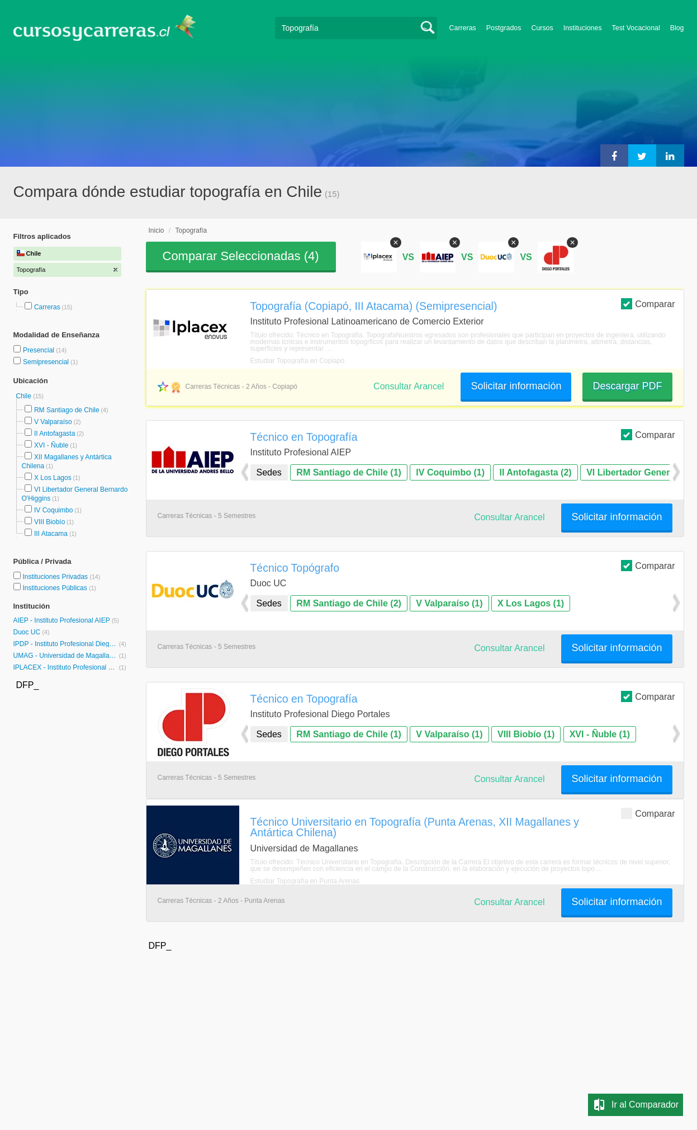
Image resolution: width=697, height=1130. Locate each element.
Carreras (462, 28)
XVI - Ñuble (51, 445)
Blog (677, 28)
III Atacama (51, 534)
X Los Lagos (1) (530, 603)
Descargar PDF (627, 386)
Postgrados (503, 28)
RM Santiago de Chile (66, 410)
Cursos (542, 28)
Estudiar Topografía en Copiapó (297, 361)
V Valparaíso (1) (449, 603)
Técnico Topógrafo (295, 568)
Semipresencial (46, 362)
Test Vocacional (636, 28)
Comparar (648, 303)
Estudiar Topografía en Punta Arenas (305, 881)
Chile (25, 396)
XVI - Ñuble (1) (600, 734)
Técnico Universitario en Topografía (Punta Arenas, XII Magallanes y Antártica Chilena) (414, 827)
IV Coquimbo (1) (450, 472)
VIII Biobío (49, 522)
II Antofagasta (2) (535, 472)
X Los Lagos (53, 478)
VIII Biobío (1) (525, 734)
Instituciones (582, 28)
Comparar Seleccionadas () (241, 256)
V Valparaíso (53, 422)
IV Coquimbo (53, 510)
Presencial (39, 350)
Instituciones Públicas (59, 588)
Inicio (156, 230)
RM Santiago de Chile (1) (348, 472)
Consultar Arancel (408, 386)
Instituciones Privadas (61, 577)
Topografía (191, 230)
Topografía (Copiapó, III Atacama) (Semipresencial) (373, 306)
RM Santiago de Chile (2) (348, 603)
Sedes (269, 472)
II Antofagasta (54, 433)
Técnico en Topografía (304, 437)
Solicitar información (516, 386)
